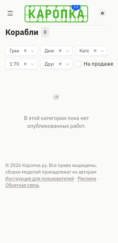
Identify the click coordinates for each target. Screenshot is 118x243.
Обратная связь (22, 185)
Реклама (87, 178)
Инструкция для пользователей (39, 178)
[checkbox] (78, 64)
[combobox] (21, 50)
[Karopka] (56, 13)
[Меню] (10, 14)
